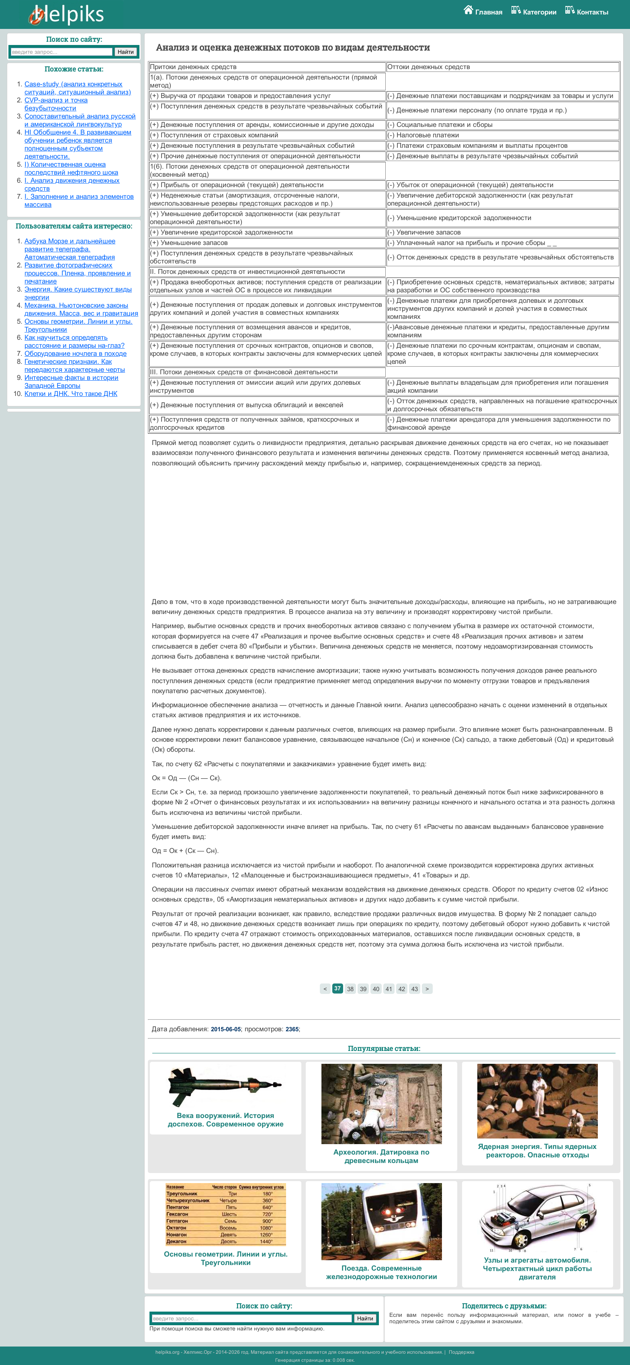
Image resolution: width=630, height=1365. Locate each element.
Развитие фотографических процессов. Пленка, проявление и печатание (78, 273)
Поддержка (462, 1352)
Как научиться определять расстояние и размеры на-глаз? (75, 341)
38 (350, 988)
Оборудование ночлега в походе (76, 353)
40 (376, 988)
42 (402, 988)
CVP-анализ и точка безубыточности (56, 104)
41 (389, 988)
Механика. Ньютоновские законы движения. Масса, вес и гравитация (81, 309)
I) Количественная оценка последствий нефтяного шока (71, 168)
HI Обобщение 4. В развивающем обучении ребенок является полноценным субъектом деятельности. (78, 144)
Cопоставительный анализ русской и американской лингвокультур (80, 120)
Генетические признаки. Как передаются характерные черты (75, 365)
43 (414, 988)
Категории (539, 12)
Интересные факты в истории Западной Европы (72, 382)
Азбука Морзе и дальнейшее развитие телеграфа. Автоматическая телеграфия (70, 249)
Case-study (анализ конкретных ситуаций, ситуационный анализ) (78, 88)
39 (363, 988)
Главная (489, 12)
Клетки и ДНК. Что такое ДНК (71, 394)
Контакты (593, 12)
